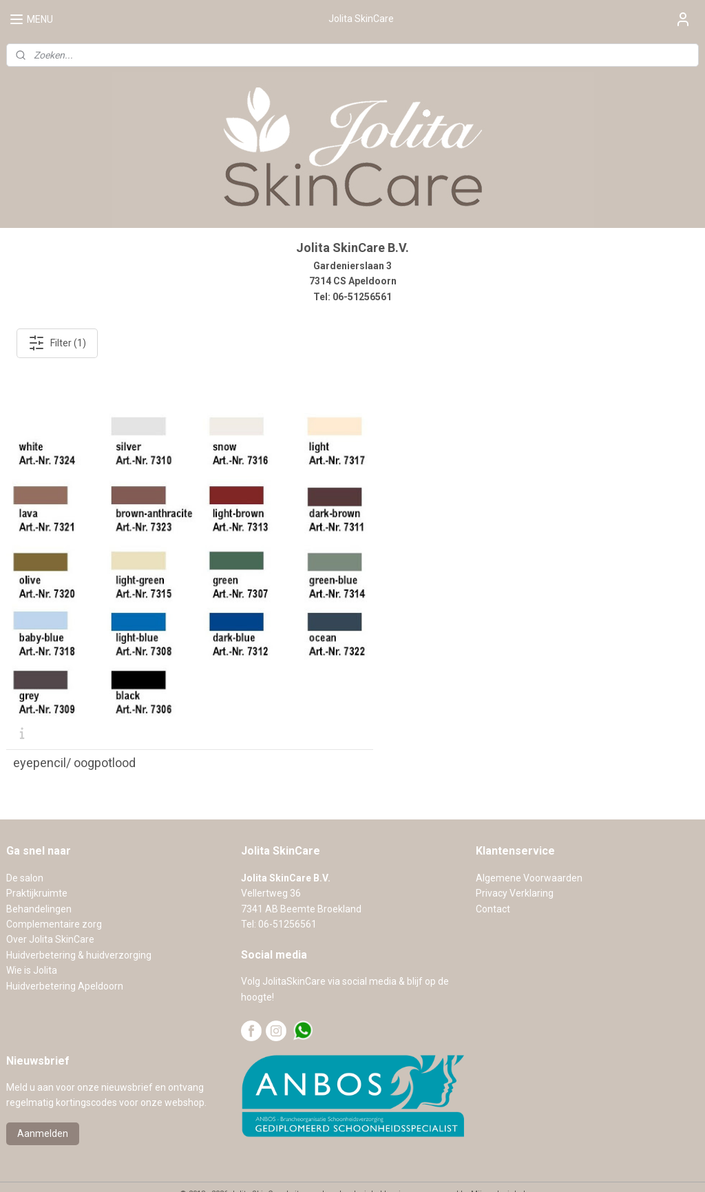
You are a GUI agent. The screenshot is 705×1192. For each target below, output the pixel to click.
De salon (24, 851)
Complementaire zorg (54, 897)
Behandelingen (39, 882)
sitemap (305, 1166)
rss (331, 1166)
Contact (493, 882)
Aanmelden (42, 1107)
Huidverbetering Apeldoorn (64, 959)
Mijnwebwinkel (498, 1166)
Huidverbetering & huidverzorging (78, 928)
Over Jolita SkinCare (50, 913)
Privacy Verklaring (515, 866)
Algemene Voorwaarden (529, 851)
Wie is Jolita (31, 944)
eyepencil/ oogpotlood (74, 736)
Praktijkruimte (36, 866)
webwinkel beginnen (382, 1166)
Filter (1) (57, 343)
